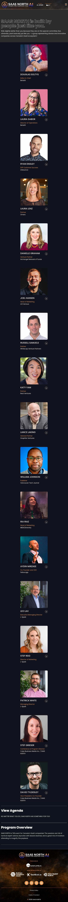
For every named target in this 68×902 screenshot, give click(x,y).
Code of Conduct (34, 895)
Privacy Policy (34, 890)
